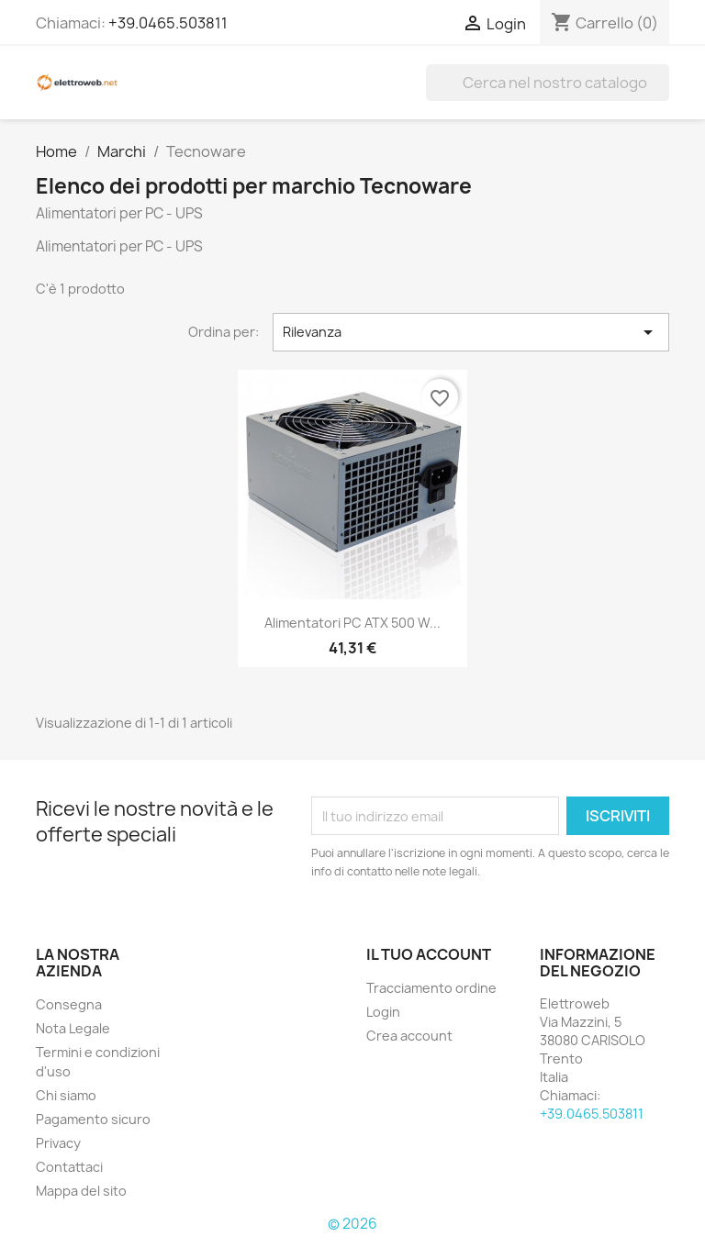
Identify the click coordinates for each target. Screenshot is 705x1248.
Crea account (409, 1035)
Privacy (58, 1143)
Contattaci (69, 1167)
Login (383, 1011)
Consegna (69, 1004)
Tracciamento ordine (431, 988)
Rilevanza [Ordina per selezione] (471, 332)
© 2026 (352, 1223)
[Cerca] (547, 82)
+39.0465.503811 (168, 23)
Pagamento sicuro (93, 1119)
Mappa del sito (81, 1190)
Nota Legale (73, 1028)
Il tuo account (428, 954)
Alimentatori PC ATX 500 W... (352, 622)
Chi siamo (66, 1095)
